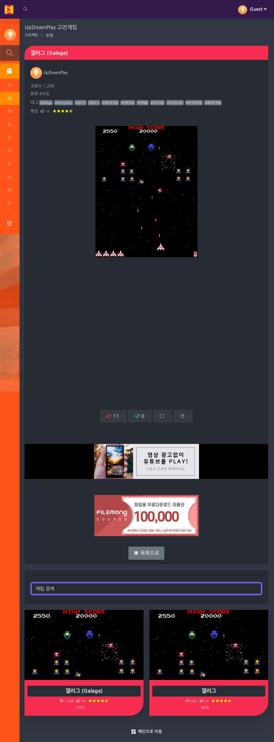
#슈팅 (44, 94)
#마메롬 (143, 102)
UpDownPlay (49, 73)
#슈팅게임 (157, 102)
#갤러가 (80, 102)
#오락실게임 (175, 102)
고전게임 (31, 35)
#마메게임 (128, 102)
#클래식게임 (213, 102)
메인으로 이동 (146, 731)
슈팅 (49, 35)
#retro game (63, 102)
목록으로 (147, 553)
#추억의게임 (194, 102)
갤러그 (208, 691)
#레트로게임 (110, 102)
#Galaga (46, 102)
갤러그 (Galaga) (84, 691)
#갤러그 (94, 102)
